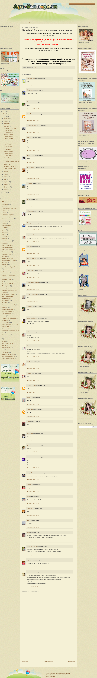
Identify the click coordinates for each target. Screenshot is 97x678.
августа (6, 171)
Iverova (29, 572)
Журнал (4, 234)
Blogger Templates (50, 674)
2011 (4, 192)
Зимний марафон (7, 241)
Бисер (3, 206)
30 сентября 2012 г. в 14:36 (33, 229)
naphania (29, 484)
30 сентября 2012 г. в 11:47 (33, 150)
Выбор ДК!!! (7, 149)
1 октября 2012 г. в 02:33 (32, 586)
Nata (28, 496)
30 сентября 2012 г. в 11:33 (33, 96)
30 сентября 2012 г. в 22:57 (33, 555)
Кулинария (5, 264)
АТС (3, 202)
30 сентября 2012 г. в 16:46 (33, 326)
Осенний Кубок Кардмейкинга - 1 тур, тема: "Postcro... (11, 136)
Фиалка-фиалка (31, 258)
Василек (29, 102)
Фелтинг (4, 345)
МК (2, 281)
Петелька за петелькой (8, 305)
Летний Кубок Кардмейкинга (10, 267)
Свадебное (5, 320)
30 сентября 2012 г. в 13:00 (33, 206)
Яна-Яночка (30, 114)
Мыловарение (6, 286)
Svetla (29, 520)
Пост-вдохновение (7, 311)
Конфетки (4, 262)
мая (5, 179)
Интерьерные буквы (7, 245)
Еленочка (30, 433)
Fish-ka (29, 397)
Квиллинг (4, 256)
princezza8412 (31, 167)
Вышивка (4, 221)
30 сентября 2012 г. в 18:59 (33, 416)
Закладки (4, 238)
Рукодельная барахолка (27, 22)
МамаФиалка (31, 457)
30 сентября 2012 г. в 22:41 (33, 527)
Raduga (29, 223)
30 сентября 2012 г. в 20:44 (33, 467)
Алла (28, 421)
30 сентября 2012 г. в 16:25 (33, 313)
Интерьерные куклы (7, 249)
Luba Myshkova (31, 125)
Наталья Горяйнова (33, 282)
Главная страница (6, 22)
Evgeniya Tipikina (32, 235)
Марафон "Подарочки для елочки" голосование (10, 130)
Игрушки (4, 243)
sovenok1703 (31, 78)
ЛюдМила (30, 90)
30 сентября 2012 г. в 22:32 (33, 503)
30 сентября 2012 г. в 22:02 (33, 491)
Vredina (29, 373)
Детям (3, 230)
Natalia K (29, 306)
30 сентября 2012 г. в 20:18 (33, 439)
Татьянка (29, 183)
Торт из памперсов (7, 343)
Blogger (68, 673)
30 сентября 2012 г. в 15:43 (33, 265)
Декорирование (6, 225)
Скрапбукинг (5, 322)
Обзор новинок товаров (8, 294)
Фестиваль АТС (6, 347)
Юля (28, 346)
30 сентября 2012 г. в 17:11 (33, 340)
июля (5, 174)
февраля (6, 187)
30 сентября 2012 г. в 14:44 (33, 241)
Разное (4, 316)
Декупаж (4, 227)
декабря (6, 118)
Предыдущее (71, 661)
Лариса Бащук (31, 385)
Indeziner (53, 676)
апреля (6, 182)
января (6, 189)
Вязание (4, 223)
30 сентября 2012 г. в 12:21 (33, 178)
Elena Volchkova (32, 546)
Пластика (4, 307)
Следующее (25, 661)
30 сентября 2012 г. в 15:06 (33, 253)
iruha (28, 332)
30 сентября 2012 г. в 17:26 (33, 368)
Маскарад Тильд (6, 279)
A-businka (30, 211)
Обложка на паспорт (8, 296)
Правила (16, 22)
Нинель (29, 137)
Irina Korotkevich (32, 318)
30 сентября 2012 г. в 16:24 (33, 301)
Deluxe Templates (63, 674)
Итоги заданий (6, 252)
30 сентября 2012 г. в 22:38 (33, 515)
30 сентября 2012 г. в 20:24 (33, 451)
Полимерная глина (7, 309)
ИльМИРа (30, 508)
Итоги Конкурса (6, 254)
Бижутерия (5, 204)
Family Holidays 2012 (8, 358)
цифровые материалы (8, 356)
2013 (4, 114)
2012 (4, 116)
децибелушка (31, 445)
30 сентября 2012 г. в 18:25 (33, 392)
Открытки (4, 302)
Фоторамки (5, 352)
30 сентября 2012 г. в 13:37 (33, 217)
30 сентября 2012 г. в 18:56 (33, 404)
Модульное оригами (7, 283)
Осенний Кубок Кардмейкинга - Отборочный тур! (9, 153)
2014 (4, 111)
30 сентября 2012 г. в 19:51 (33, 428)
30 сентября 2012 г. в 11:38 (33, 108)
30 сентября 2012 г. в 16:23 (33, 289)
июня (5, 176)
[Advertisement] (36, 647)
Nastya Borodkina (32, 473)
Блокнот (4, 212)
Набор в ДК (7, 164)
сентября (6, 126)
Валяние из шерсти (7, 214)
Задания (4, 236)
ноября (6, 121)
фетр (3, 350)
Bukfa (29, 361)
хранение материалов (8, 354)
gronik (29, 246)
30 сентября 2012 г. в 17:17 (33, 356)
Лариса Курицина (32, 294)
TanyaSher (30, 270)
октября (6, 123)
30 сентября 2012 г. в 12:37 (33, 194)
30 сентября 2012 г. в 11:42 (33, 132)
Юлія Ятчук (30, 155)
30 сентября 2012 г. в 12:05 (33, 162)
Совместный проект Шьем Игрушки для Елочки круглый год (10, 330)
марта (6, 184)
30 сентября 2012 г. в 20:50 (33, 479)
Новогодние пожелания (8, 288)
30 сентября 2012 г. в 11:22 (33, 85)
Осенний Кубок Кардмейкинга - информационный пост (11, 159)
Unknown (30, 409)
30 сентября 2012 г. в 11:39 (33, 120)
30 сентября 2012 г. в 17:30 (33, 380)
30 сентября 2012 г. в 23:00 (33, 566)
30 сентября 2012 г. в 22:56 (33, 541)
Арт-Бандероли (57, 673)
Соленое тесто (6, 335)
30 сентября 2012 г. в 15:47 (33, 277)
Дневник (4, 232)
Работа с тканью (6, 313)
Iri (27, 199)
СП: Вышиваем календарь (9, 337)
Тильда (4, 341)
